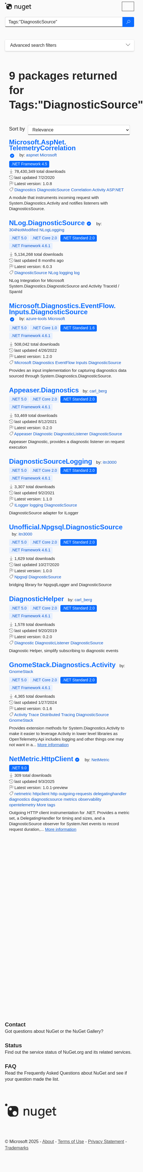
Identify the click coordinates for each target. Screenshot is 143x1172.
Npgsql (21, 576)
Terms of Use (71, 1141)
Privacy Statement (106, 1141)
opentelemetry (22, 804)
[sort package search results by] (79, 130)
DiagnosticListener (71, 433)
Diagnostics (25, 189)
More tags (46, 804)
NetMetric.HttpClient (41, 759)
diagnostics (19, 799)
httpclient (41, 793)
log (77, 272)
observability (89, 799)
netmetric (23, 793)
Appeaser (23, 433)
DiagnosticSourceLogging (50, 461)
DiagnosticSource (53, 189)
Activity (99, 189)
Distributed (50, 714)
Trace (33, 714)
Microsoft (48, 155)
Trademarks (17, 1148)
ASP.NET (115, 189)
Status (13, 1045)
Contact (15, 1024)
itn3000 (110, 462)
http (54, 793)
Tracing (68, 714)
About (48, 1141)
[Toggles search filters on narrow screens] (128, 45)
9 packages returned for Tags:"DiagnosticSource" (69, 90)
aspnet (33, 155)
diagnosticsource (47, 799)
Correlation (81, 189)
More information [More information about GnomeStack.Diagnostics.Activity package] (53, 744)
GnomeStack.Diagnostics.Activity (62, 665)
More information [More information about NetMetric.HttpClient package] (61, 829)
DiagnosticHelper (36, 599)
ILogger (21, 505)
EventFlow (65, 362)
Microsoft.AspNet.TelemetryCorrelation (42, 145)
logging (66, 272)
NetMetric (100, 759)
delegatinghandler (109, 793)
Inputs (81, 362)
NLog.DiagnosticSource (47, 223)
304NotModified (24, 229)
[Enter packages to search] (64, 22)
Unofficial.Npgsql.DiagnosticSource (66, 527)
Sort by (17, 129)
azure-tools (37, 318)
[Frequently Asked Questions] (10, 1066)
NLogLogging (52, 229)
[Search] (128, 22)
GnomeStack (21, 671)
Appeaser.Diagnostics (44, 390)
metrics (70, 799)
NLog (53, 272)
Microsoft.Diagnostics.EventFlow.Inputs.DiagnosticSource (62, 309)
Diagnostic (43, 433)
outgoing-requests (75, 793)
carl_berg (98, 391)
